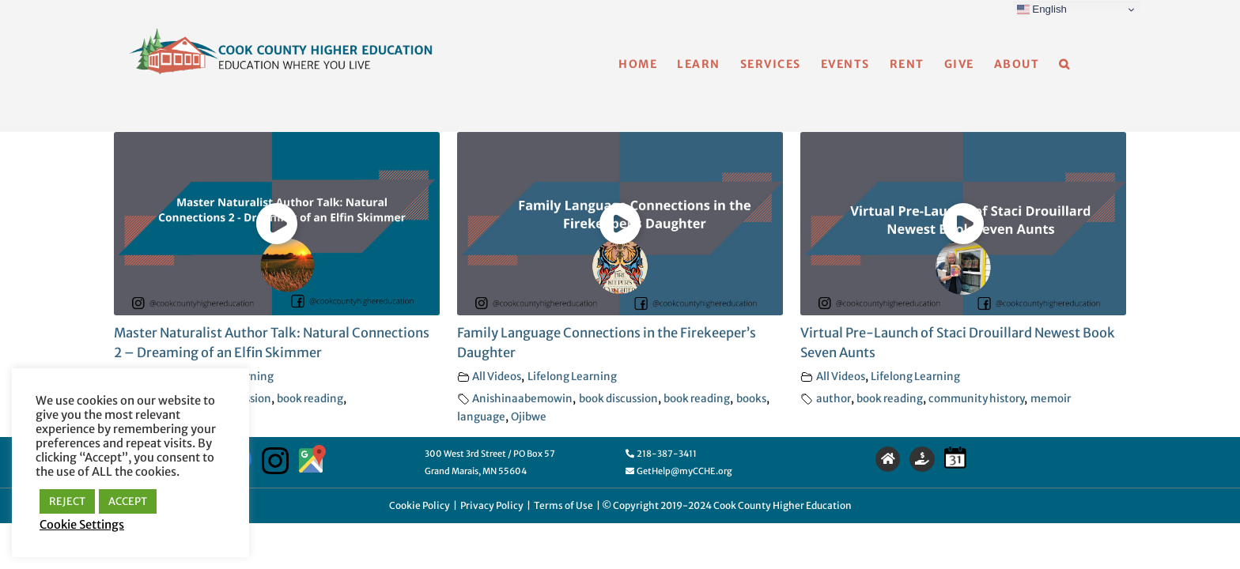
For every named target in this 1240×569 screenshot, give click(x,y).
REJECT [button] (67, 501)
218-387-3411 (661, 453)
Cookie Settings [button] (82, 525)
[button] (1085, 64)
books (751, 398)
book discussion (618, 398)
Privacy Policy (492, 505)
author (833, 398)
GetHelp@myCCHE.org (679, 471)
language (481, 417)
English (1042, 9)
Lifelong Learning (572, 376)
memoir (1050, 398)
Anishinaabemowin (522, 398)
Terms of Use (563, 505)
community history (976, 398)
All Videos (496, 376)
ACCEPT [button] (127, 501)
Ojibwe (528, 417)
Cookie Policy (419, 505)
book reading (310, 398)
